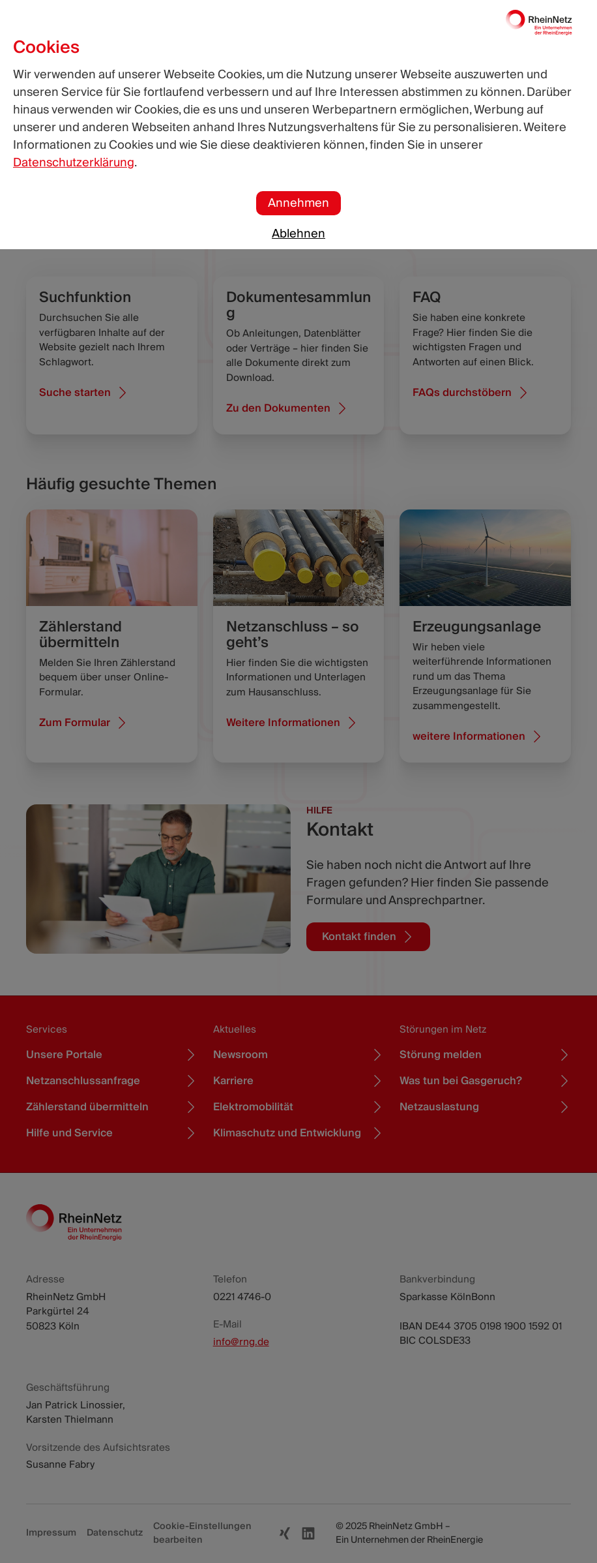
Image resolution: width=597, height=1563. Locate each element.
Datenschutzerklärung (73, 163)
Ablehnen (298, 234)
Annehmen (298, 203)
